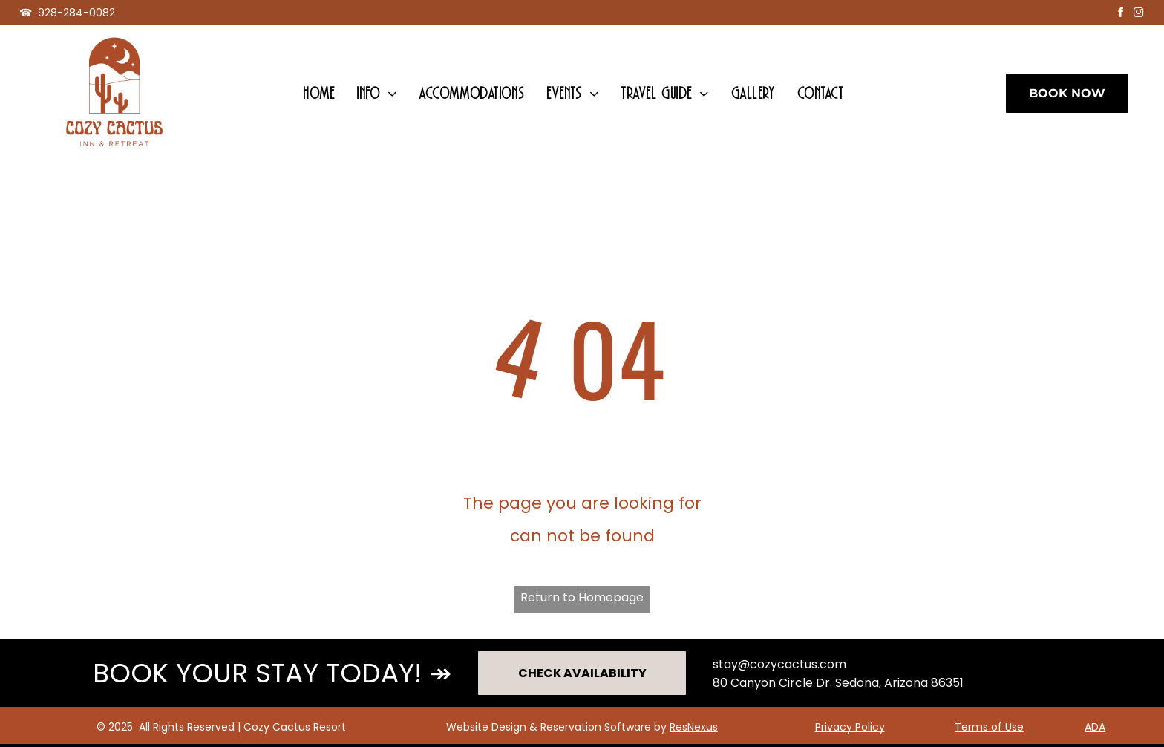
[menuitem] (318, 93)
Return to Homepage (582, 597)
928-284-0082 (76, 12)
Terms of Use (989, 727)
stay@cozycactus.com (779, 664)
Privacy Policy (850, 727)
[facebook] (1120, 14)
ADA (1095, 727)
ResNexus (694, 727)
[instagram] (1138, 14)
